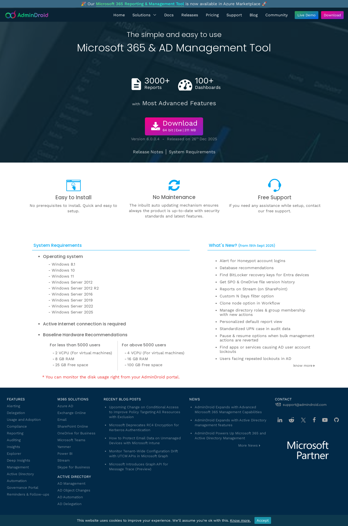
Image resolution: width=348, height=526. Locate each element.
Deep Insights (18, 460)
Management (18, 467)
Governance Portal (22, 487)
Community (276, 15)
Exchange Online (71, 413)
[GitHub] (336, 420)
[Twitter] (303, 420)
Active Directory (20, 474)
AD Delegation (69, 504)
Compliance (17, 426)
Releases (189, 15)
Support (234, 15)
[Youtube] (325, 420)
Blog (254, 15)
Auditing (14, 440)
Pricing (212, 15)
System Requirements (192, 151)
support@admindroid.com (305, 405)
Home (119, 15)
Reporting (15, 433)
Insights (13, 447)
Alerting (13, 406)
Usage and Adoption (24, 420)
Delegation (16, 413)
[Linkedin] (280, 420)
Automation (17, 481)
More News (248, 445)
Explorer (14, 454)
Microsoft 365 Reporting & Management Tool (140, 3)
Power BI (65, 454)
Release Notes (148, 151)
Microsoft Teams (71, 440)
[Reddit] (291, 420)
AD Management (71, 483)
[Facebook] (314, 420)
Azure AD (65, 406)
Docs (169, 15)
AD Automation (70, 497)
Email (62, 420)
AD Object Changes (73, 490)
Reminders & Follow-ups (28, 494)
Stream (63, 460)
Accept (263, 520)
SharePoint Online (72, 426)
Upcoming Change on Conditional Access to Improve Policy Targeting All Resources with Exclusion (144, 412)
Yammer (64, 447)
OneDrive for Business (76, 433)
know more (304, 365)
